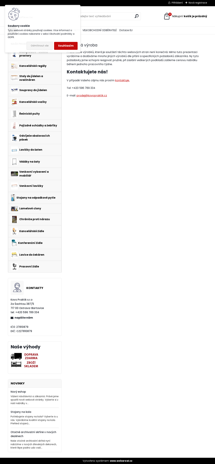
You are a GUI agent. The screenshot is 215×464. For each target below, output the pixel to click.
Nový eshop (18, 391)
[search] (137, 16)
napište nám (24, 318)
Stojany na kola (21, 412)
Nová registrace (198, 2)
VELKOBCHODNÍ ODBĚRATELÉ (99, 30)
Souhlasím (66, 46)
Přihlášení (177, 2)
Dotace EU (126, 30)
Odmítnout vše (40, 45)
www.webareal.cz (121, 460)
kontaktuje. (122, 80)
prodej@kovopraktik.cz (91, 95)
